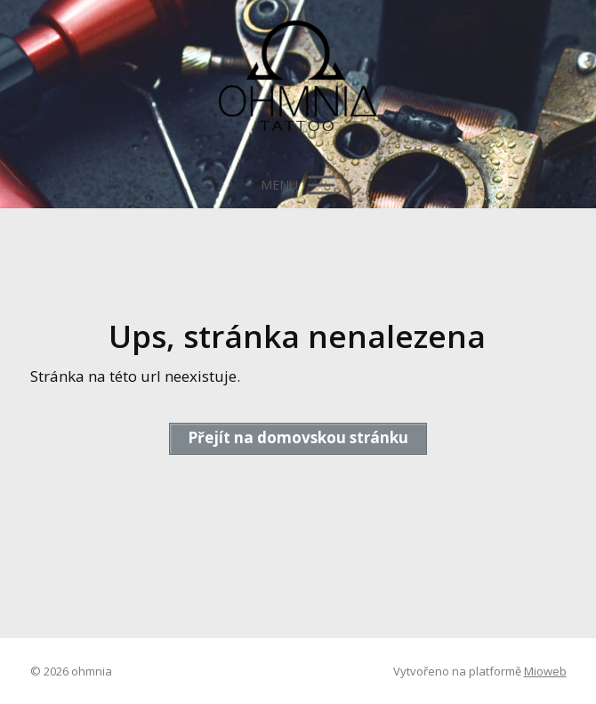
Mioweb (545, 671)
